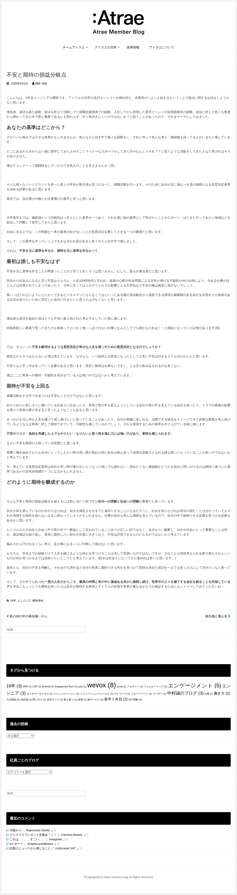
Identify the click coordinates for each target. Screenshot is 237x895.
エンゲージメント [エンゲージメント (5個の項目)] (194, 685)
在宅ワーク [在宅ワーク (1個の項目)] (55, 699)
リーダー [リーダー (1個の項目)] (159, 693)
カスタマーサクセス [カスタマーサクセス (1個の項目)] (39, 693)
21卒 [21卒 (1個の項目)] (36, 686)
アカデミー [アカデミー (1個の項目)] (135, 686)
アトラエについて (161, 47)
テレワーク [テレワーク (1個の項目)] (122, 693)
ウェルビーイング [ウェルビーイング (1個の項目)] (155, 686)
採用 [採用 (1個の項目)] (82, 699)
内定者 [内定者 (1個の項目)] (26, 699)
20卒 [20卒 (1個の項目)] (27, 686)
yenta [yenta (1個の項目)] (121, 686)
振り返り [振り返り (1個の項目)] (70, 699)
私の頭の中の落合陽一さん (27, 616)
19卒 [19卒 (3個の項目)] (14, 686)
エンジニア (24, 600)
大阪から (15, 830)
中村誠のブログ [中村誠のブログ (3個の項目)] (185, 693)
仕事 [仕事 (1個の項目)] (208, 693)
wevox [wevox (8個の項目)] (101, 685)
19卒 (13, 600)
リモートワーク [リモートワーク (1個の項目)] (141, 693)
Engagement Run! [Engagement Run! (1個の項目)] (66, 686)
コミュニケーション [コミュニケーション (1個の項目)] (66, 693)
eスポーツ (16, 843)
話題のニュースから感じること (30, 848)
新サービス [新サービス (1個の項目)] (95, 699)
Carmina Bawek (71, 834)
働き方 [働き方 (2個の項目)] (222, 693)
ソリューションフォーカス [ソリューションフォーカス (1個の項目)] (96, 693)
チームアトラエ (74, 47)
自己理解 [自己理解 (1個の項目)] (135, 699)
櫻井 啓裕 (41, 83)
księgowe (55, 839)
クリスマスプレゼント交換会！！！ (33, 834)
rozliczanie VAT (65, 848)
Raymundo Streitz (38, 830)
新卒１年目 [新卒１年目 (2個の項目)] (116, 699)
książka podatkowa (40, 843)
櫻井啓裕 (37, 600)
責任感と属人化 (217, 616)
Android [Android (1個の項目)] (48, 686)
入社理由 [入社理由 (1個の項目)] (13, 699)
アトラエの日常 (106, 47)
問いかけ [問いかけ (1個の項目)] (39, 699)
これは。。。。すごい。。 (27, 839)
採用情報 (133, 47)
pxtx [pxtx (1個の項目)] (82, 686)
